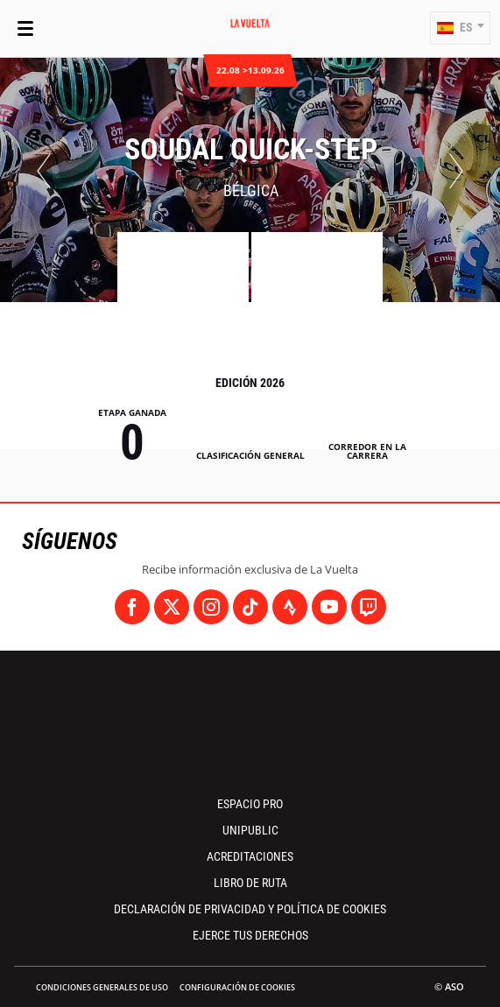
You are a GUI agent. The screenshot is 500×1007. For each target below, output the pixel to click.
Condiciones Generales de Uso (102, 987)
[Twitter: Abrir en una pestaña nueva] (171, 606)
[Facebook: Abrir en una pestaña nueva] (132, 606)
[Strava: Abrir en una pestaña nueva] (289, 606)
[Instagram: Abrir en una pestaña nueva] (211, 606)
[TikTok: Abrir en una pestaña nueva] (250, 606)
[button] (460, 28)
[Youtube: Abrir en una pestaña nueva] (329, 606)
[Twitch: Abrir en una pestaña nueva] (368, 606)
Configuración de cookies (237, 987)
